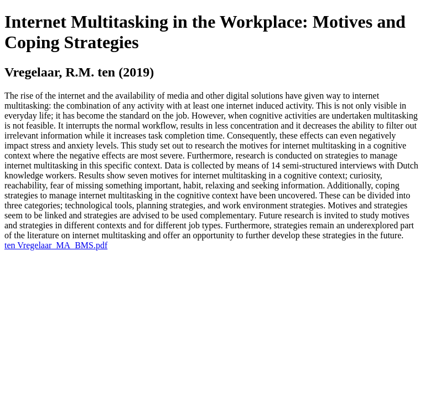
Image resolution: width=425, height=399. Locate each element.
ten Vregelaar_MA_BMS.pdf (55, 245)
